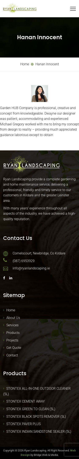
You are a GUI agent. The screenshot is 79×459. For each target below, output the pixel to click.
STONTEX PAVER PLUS (23, 424)
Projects (12, 340)
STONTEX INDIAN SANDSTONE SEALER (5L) (38, 432)
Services (12, 325)
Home (10, 310)
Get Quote (13, 348)
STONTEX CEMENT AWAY (25, 401)
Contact (12, 355)
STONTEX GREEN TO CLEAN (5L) (30, 409)
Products (13, 333)
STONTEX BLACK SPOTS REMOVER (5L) (36, 417)
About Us (13, 318)
